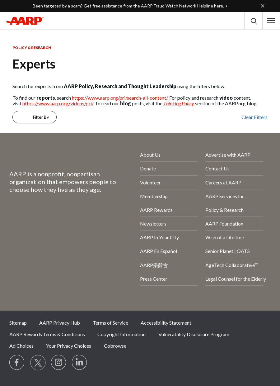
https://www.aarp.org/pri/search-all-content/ (119, 98)
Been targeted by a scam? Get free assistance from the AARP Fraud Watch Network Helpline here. (128, 5)
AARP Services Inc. (225, 196)
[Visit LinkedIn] (79, 362)
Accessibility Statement (166, 323)
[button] (271, 20)
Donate (148, 168)
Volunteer (150, 182)
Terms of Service (110, 323)
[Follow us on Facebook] (17, 362)
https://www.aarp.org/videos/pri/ (57, 103)
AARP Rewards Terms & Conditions (47, 334)
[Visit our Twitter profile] (38, 362)
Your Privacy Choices (68, 346)
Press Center (153, 279)
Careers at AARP (223, 182)
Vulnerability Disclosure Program (193, 334)
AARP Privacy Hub (59, 323)
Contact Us (217, 168)
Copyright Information (121, 334)
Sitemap (18, 323)
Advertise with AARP (227, 155)
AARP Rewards (156, 210)
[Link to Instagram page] (59, 362)
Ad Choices (21, 346)
